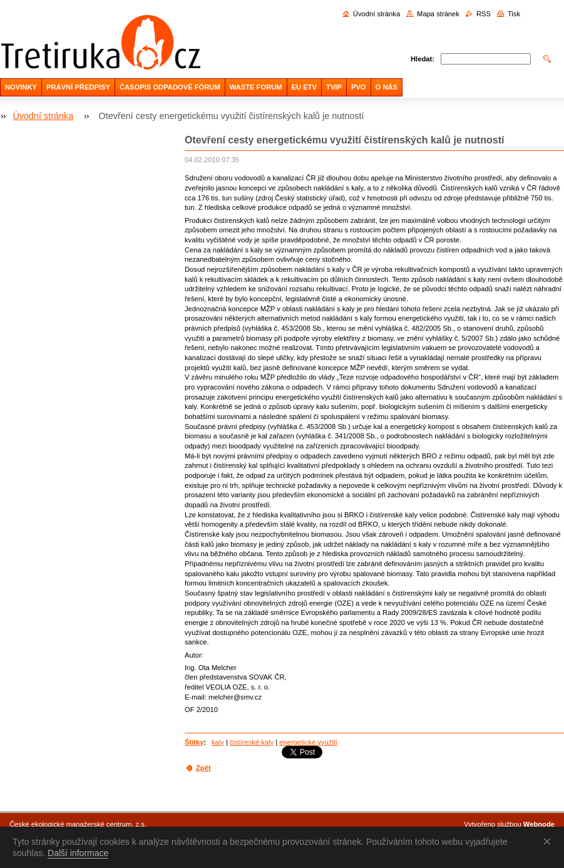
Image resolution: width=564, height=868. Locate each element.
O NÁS (386, 87)
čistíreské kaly (252, 742)
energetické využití (308, 742)
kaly (218, 742)
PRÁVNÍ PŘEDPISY (78, 87)
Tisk (514, 14)
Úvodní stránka (376, 14)
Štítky (194, 742)
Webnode (539, 824)
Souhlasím (549, 841)
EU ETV (304, 87)
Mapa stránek (438, 14)
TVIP (334, 87)
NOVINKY (21, 87)
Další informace (78, 853)
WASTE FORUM (256, 87)
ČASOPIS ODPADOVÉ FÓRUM (170, 87)
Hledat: (422, 59)
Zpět (203, 768)
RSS (483, 14)
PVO (358, 87)
